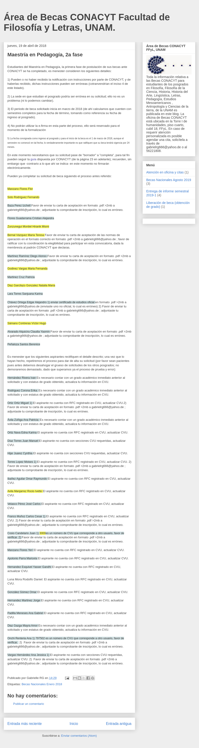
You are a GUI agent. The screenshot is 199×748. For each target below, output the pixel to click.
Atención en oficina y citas (165, 172)
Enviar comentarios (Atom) (79, 735)
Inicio (74, 724)
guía (33, 159)
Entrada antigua (118, 724)
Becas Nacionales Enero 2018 (42, 684)
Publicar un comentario (28, 704)
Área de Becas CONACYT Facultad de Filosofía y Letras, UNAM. (87, 22)
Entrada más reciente (24, 724)
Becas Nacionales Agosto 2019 (168, 180)
